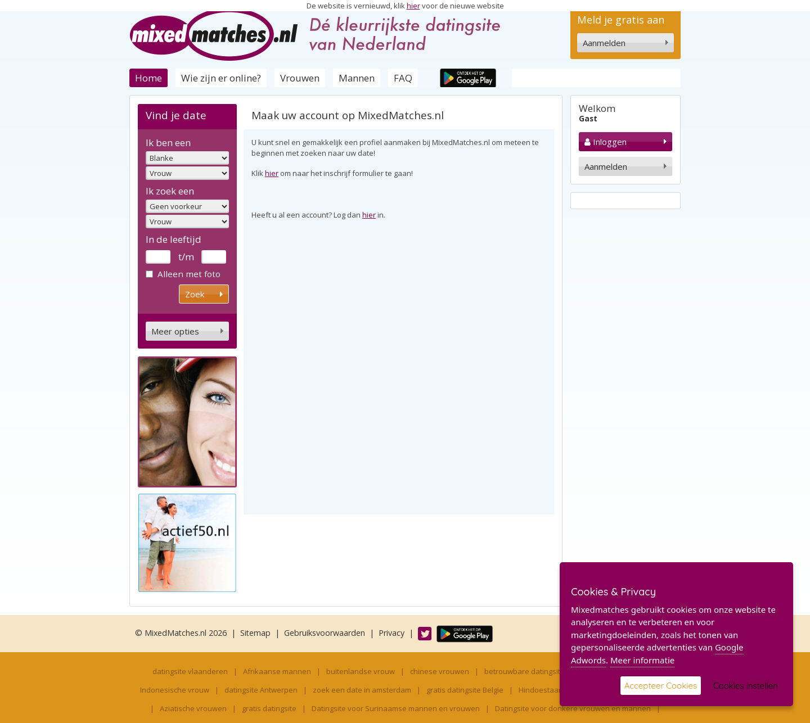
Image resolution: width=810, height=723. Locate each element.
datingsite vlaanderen (190, 671)
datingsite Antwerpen (261, 690)
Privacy (391, 632)
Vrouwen (300, 77)
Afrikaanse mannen (277, 671)
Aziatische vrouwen (193, 708)
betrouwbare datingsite (524, 671)
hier (413, 6)
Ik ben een (168, 142)
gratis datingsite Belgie (464, 690)
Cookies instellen (745, 685)
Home (148, 77)
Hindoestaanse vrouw (557, 690)
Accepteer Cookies (660, 685)
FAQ (403, 77)
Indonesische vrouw (174, 690)
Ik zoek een (170, 190)
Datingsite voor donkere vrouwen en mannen (573, 708)
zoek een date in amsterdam (362, 690)
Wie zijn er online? (221, 77)
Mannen (357, 77)
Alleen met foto (183, 273)
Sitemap (255, 632)
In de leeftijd (173, 239)
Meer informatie (642, 660)
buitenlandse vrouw (360, 671)
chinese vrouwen (439, 671)
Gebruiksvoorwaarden (324, 632)
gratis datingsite (269, 708)
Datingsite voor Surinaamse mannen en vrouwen (396, 708)
